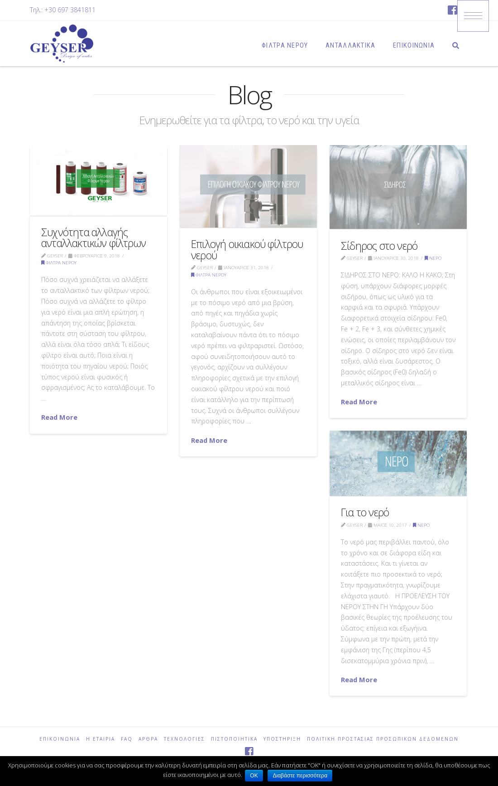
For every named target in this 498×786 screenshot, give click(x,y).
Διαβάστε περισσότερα (301, 775)
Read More (59, 417)
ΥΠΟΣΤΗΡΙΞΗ (282, 739)
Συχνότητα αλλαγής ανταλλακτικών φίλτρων (93, 237)
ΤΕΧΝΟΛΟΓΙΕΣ (184, 739)
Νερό (433, 258)
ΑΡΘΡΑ (148, 739)
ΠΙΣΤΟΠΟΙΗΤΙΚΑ (234, 739)
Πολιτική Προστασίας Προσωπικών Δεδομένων (383, 739)
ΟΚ (254, 775)
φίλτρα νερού (59, 263)
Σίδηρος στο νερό (379, 245)
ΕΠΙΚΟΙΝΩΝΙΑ (59, 739)
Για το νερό (365, 512)
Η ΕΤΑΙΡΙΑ (100, 739)
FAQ (127, 739)
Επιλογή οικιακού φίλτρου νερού (247, 249)
